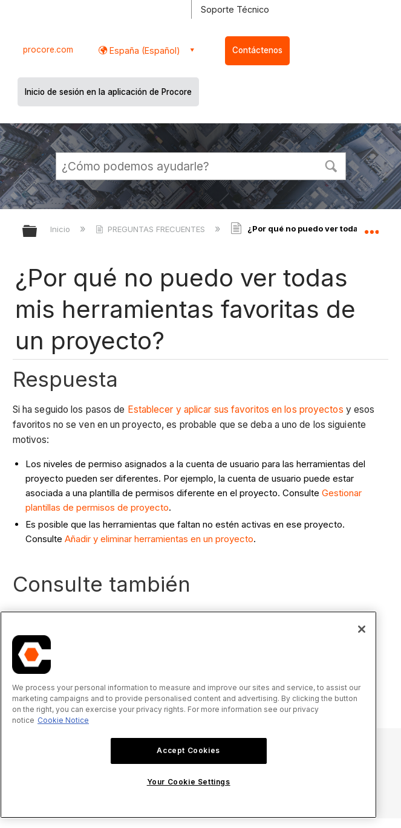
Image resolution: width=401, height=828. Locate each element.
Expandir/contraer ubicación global (371, 227)
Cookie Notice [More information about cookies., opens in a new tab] (63, 720)
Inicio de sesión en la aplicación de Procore (108, 92)
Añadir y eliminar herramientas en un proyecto (159, 539)
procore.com (48, 49)
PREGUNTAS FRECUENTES (151, 229)
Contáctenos (257, 50)
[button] (331, 165)
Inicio (61, 229)
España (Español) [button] (143, 50)
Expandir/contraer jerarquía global (37, 232)
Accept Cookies (188, 750)
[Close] (361, 629)
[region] (188, 714)
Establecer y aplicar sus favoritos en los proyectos (236, 409)
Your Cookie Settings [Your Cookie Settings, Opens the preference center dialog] (188, 781)
